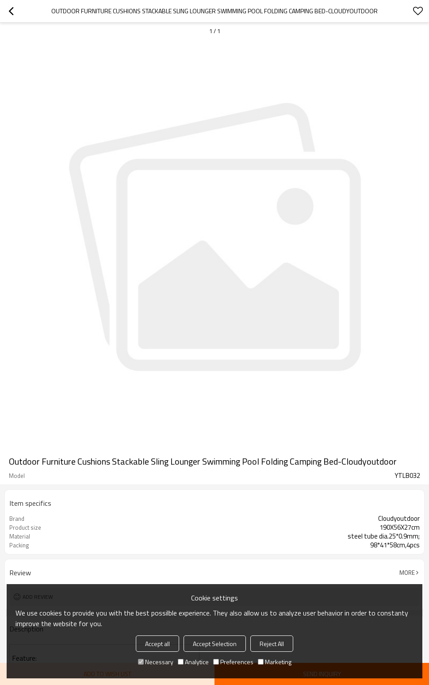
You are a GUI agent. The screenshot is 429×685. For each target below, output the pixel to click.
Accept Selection (215, 643)
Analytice (193, 661)
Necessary (155, 661)
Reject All (272, 643)
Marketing (274, 661)
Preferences (233, 661)
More (407, 572)
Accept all (157, 643)
